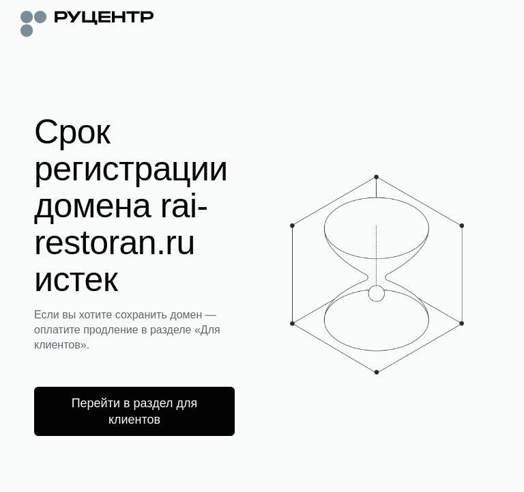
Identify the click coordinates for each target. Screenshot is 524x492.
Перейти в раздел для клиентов (135, 411)
